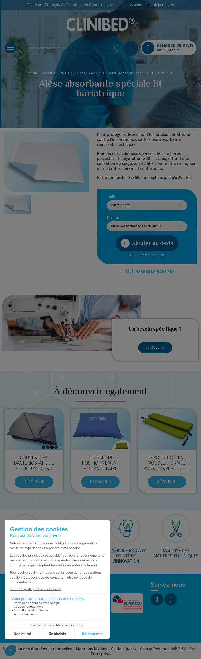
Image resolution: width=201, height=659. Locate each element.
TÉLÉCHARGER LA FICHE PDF (147, 271)
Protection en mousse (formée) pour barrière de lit (167, 462)
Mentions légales (91, 649)
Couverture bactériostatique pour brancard (34, 462)
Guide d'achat (123, 649)
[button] (147, 243)
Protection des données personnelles (37, 649)
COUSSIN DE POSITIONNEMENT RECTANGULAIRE (100, 462)
